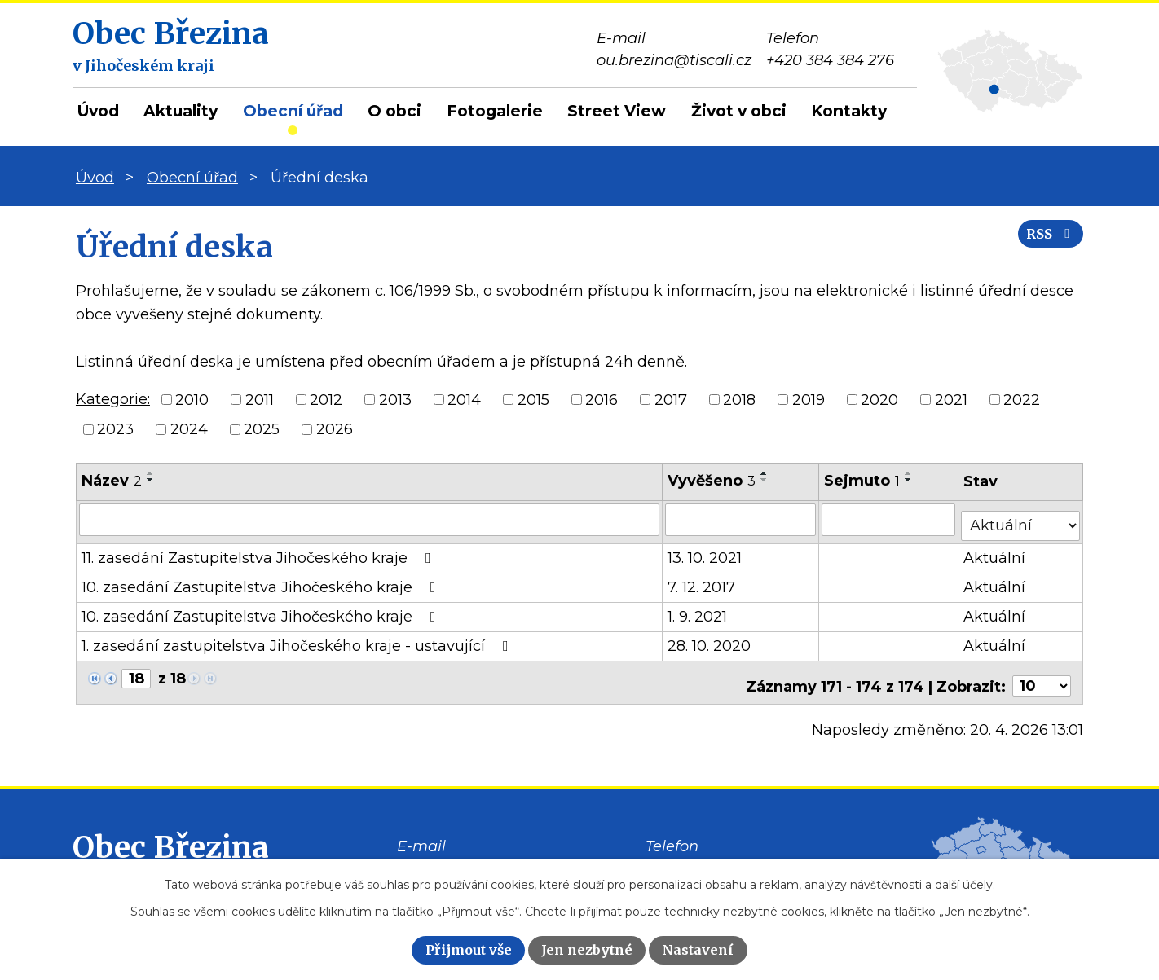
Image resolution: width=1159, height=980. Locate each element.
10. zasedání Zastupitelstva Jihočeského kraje (262, 581)
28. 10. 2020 (709, 639)
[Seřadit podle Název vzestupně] (151, 473)
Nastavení (698, 950)
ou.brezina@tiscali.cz (474, 857)
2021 (951, 399)
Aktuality (180, 111)
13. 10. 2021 (705, 551)
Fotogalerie (495, 111)
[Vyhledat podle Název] (369, 518)
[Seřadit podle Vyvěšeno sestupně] (765, 480)
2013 (395, 399)
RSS (1043, 246)
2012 (326, 399)
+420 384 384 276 (709, 857)
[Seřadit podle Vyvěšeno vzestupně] (765, 473)
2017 (670, 399)
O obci (394, 111)
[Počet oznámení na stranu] (1041, 672)
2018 (739, 399)
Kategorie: (113, 399)
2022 (1021, 399)
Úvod (98, 111)
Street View (616, 111)
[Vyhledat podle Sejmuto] (889, 518)
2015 (533, 399)
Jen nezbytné (586, 950)
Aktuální (996, 551)
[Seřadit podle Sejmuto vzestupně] (910, 473)
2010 (192, 399)
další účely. (965, 884)
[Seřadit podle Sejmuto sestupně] (910, 480)
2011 (259, 399)
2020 (879, 399)
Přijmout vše (468, 950)
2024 (189, 429)
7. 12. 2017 (702, 581)
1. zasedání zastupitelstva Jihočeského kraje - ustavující (298, 639)
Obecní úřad (293, 111)
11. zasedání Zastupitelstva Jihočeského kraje (260, 551)
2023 (115, 429)
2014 (464, 399)
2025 (262, 429)
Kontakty (849, 111)
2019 (808, 399)
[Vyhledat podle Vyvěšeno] (741, 518)
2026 (334, 429)
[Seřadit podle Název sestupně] (151, 480)
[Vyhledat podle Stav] (1021, 517)
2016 (601, 399)
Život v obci (739, 111)
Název (112, 481)
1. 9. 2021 (698, 610)
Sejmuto (863, 481)
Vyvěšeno (712, 481)
